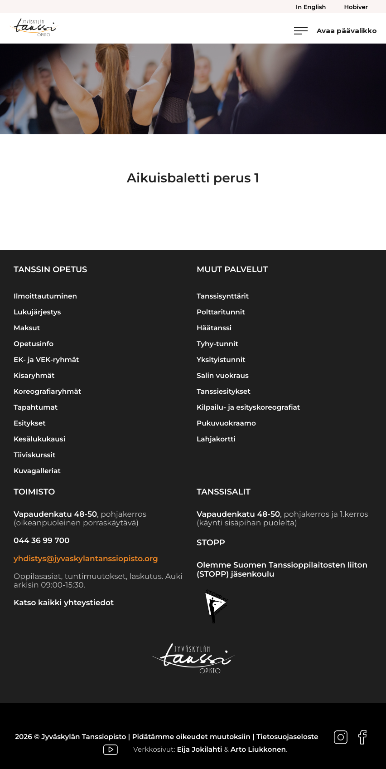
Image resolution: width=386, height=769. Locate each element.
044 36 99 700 (41, 540)
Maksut (27, 327)
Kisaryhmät (34, 375)
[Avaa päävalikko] (335, 31)
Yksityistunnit (221, 359)
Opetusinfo (33, 343)
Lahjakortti (216, 439)
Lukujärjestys (37, 312)
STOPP (211, 543)
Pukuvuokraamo (226, 423)
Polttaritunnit (221, 312)
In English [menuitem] (311, 7)
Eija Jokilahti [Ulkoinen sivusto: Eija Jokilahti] (199, 749)
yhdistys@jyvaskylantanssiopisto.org (86, 558)
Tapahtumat (36, 407)
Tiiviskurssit (34, 455)
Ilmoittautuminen (45, 296)
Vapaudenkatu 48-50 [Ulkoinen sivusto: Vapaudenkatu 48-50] (55, 514)
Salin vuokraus (223, 375)
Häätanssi (214, 327)
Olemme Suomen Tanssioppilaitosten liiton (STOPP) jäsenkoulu (282, 570)
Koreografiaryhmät (47, 391)
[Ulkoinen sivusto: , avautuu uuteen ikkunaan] (341, 736)
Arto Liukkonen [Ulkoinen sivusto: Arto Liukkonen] (258, 749)
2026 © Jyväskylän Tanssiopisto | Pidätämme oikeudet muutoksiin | (135, 736)
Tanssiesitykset (224, 391)
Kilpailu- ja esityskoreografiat (248, 407)
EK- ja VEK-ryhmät (46, 359)
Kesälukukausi (39, 439)
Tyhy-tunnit (217, 343)
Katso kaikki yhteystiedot (64, 602)
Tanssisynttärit (223, 296)
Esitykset (30, 423)
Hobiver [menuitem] (356, 7)
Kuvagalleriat (37, 470)
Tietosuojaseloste (287, 736)
